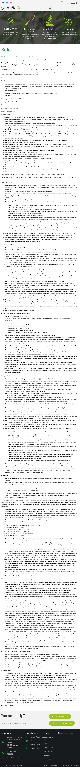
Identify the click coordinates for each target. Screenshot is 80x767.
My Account (72, 3)
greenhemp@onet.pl (11, 102)
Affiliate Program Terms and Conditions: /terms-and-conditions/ (18, 57)
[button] (50, 8)
